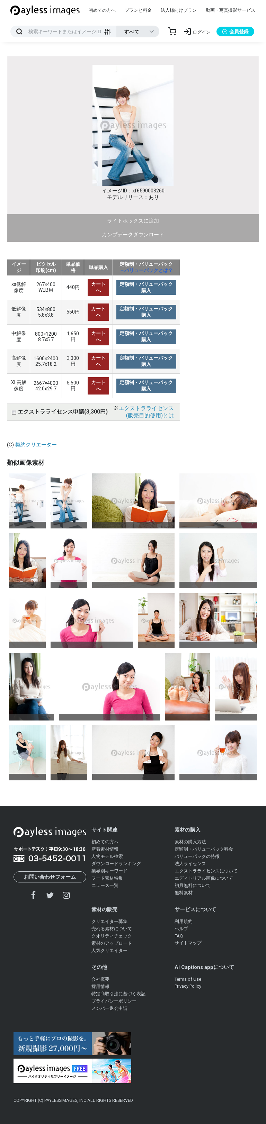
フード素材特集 (107, 878)
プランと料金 (138, 10)
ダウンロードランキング (116, 863)
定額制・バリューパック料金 (204, 849)
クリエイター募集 (109, 921)
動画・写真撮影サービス (230, 10)
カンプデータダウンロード (133, 235)
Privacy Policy (188, 986)
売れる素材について (111, 928)
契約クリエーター (36, 445)
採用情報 (100, 986)
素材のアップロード (111, 943)
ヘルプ (181, 928)
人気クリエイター (109, 950)
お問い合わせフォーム (50, 877)
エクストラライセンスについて (206, 870)
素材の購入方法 (190, 841)
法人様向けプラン (179, 10)
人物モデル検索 (107, 856)
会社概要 (100, 979)
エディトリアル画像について (204, 878)
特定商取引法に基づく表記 (118, 993)
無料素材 (184, 892)
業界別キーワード (109, 870)
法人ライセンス (190, 863)
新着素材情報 (104, 849)
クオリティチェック (111, 936)
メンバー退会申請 (109, 1008)
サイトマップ (188, 942)
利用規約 (184, 921)
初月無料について (193, 885)
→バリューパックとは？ (146, 270)
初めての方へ (102, 10)
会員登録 (235, 31)
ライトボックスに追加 (133, 221)
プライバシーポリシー (113, 1001)
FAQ (179, 936)
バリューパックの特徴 (197, 856)
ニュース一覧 (104, 885)
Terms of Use (188, 979)
